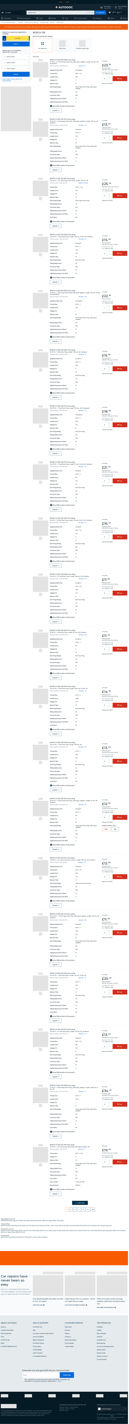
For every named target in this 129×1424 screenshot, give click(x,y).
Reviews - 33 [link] (82, 410)
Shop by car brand (102, 1356)
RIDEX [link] (2, 1343)
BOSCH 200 (96, 1225)
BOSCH (52, 22)
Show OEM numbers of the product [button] (64, 106)
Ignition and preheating (31, 22)
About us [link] (3, 1327)
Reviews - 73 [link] (82, 466)
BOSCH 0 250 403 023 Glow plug (66, 743)
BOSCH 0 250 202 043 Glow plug (75, 121)
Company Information (7, 1330)
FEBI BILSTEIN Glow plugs (8, 1220)
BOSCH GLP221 (26, 1225)
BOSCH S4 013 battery (119, 1230)
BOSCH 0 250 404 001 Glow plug (71, 519)
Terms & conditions (38, 1336)
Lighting (99, 1330)
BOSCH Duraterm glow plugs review (11, 1225)
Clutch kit (99, 1336)
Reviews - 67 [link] (83, 239)
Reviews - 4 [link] (82, 1091)
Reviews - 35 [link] (82, 804)
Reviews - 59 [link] (82, 920)
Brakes (125, 18)
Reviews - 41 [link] (82, 1034)
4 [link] (79, 1209)
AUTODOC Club (37, 1327)
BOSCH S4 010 (20, 1232)
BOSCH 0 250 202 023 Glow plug (75, 800)
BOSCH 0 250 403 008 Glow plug (69, 575)
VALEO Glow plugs (36, 1220)
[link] (117, 13)
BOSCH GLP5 (36, 1225)
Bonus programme (6, 1333)
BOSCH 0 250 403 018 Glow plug (68, 974)
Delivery (67, 1333)
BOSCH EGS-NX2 (6, 1237)
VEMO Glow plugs (47, 1220)
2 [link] (70, 1209)
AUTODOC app (5, 1340)
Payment (67, 1330)
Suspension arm (101, 1340)
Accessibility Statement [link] (39, 1356)
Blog (34, 1330)
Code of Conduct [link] (38, 1353)
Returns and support (70, 1340)
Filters (112, 18)
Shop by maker (101, 1349)
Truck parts (7, 18)
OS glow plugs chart (106, 1225)
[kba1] (17, 38)
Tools (66, 18)
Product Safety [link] (69, 1346)
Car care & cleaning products (105, 1346)
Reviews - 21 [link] (82, 354)
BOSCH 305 (79, 1225)
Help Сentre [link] (68, 1327)
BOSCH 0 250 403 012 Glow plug (71, 463)
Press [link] (2, 1336)
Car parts (8, 12)
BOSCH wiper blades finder (61, 1230)
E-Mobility (100, 1327)
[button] (106, 7)
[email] (40, 1375)
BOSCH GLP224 (70, 1225)
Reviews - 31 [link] (82, 522)
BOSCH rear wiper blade (90, 1230)
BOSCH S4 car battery (46, 1230)
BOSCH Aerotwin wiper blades (9, 1230)
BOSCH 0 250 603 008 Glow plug (75, 61)
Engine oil (99, 18)
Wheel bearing (101, 1343)
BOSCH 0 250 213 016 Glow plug (69, 1146)
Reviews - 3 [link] (81, 1149)
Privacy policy (37, 1346)
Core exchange (69, 1343)
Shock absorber (101, 1333)
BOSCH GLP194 (44, 1225)
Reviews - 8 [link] (82, 66)
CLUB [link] (67, 2)
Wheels (53, 18)
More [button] (59, 1381)
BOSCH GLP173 (87, 1225)
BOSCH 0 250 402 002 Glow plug (68, 351)
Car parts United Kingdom (8, 22)
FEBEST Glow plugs (58, 1220)
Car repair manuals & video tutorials (43, 1333)
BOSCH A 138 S (32, 1237)
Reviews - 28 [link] (82, 747)
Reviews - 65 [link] (83, 578)
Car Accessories (82, 18)
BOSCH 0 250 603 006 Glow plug (75, 292)
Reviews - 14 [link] (82, 691)
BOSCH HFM (15, 1237)
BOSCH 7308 (23, 1237)
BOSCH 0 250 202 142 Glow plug (75, 915)
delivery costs (109, 73)
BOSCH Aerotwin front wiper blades (29, 1230)
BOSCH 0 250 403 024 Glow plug (69, 687)
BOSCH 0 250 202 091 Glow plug (69, 179)
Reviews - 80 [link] (83, 296)
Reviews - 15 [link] (82, 977)
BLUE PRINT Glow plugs (23, 1220)
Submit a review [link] (83, 183)
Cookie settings (37, 1349)
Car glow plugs (44, 22)
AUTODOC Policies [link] (38, 1343)
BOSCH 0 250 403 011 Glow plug (72, 859)
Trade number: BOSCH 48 (57, 1225)
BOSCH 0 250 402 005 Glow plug (68, 631)
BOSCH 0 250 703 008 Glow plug (75, 1087)
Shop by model (101, 1353)
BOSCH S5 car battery (76, 1230)
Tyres (41, 18)
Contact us (68, 1336)
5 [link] (83, 1209)
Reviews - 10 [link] (82, 125)
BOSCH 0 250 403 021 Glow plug (69, 407)
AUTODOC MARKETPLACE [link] (9, 1346)
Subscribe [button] (67, 1375)
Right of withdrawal (38, 1340)
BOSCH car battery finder (8, 1232)
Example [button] (89, 12)
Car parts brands (101, 1359)
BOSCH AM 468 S (42, 1237)
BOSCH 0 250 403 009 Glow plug (71, 235)
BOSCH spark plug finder (105, 1230)
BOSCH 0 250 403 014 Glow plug (69, 1030)
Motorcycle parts (24, 18)
